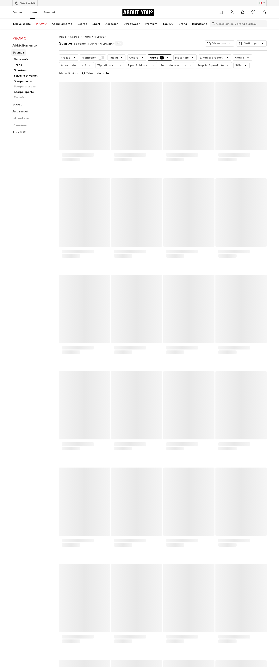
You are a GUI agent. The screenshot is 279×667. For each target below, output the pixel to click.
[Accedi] (231, 12)
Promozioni (93, 57)
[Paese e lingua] (262, 3)
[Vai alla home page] (137, 12)
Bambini (49, 12)
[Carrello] (264, 12)
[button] (219, 43)
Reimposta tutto (95, 73)
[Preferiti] (253, 12)
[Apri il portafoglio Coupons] (221, 12)
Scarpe (74, 36)
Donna (17, 12)
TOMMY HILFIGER (94, 36)
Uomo (32, 12)
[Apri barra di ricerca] (212, 23)
